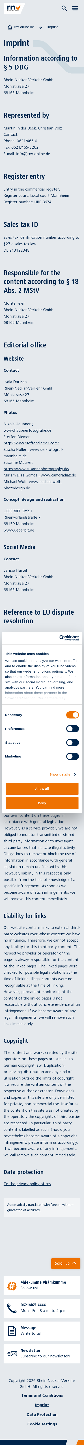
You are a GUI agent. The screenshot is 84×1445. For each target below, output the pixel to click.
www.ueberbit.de (19, 530)
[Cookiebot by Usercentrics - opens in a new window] (60, 638)
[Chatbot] (76, 1437)
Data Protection (42, 1414)
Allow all (42, 788)
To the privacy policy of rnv (27, 1184)
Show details (60, 774)
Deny (42, 803)
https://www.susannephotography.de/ (36, 469)
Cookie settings (42, 1424)
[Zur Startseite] (15, 8)
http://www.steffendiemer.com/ (31, 443)
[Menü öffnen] (75, 8)
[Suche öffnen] (64, 8)
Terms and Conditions (42, 1395)
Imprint (42, 1405)
